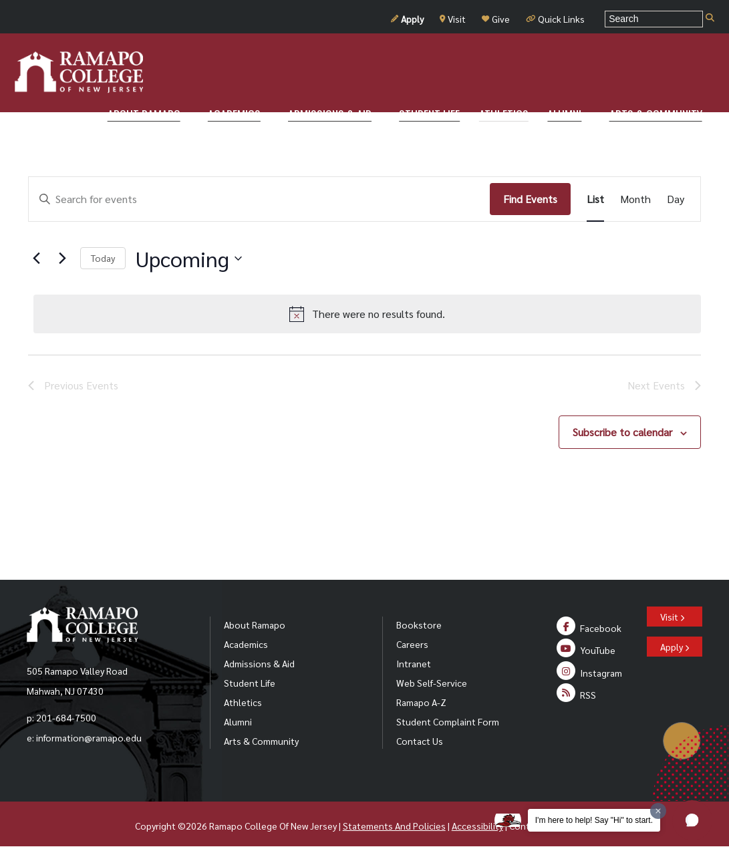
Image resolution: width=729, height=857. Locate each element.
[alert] (367, 314)
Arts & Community (261, 741)
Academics (246, 644)
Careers (412, 644)
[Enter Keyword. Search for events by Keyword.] (259, 199)
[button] (692, 820)
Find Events (530, 199)
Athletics (243, 702)
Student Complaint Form (447, 721)
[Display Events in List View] (595, 199)
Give (496, 19)
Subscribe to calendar (622, 432)
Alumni (238, 721)
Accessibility (477, 826)
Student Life (249, 683)
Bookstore (419, 625)
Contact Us (419, 741)
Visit (453, 19)
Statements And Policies (394, 826)
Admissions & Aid (259, 663)
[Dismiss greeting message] (658, 811)
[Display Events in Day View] (675, 199)
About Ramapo (254, 625)
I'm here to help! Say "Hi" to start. (594, 820)
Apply (407, 19)
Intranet (413, 663)
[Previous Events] (36, 258)
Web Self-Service (431, 683)
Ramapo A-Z (421, 702)
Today (103, 258)
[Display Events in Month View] (635, 199)
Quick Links (555, 19)
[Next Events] (62, 258)
